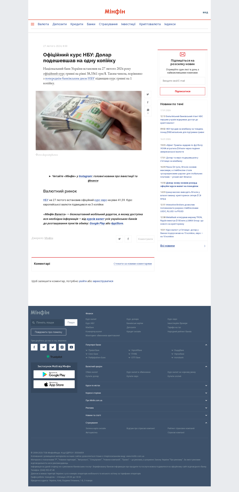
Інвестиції (128, 24)
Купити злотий (174, 376)
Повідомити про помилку (48, 332)
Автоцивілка (91, 433)
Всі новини (182, 245)
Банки (91, 24)
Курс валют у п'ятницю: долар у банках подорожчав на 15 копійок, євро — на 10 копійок (181, 233)
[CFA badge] (38, 444)
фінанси (93, 181)
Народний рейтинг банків (180, 332)
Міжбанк (90, 328)
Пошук (71, 322)
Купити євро (132, 376)
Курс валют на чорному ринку (182, 372)
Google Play (97, 223)
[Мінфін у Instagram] (62, 347)
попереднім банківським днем (66, 78)
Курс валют (91, 319)
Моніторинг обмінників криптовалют (103, 336)
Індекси (170, 24)
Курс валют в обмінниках (139, 372)
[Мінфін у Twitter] (52, 347)
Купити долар (92, 376)
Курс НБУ (90, 323)
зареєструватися (103, 281)
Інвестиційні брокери (177, 323)
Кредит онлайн (134, 332)
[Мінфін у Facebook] (34, 347)
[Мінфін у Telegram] (43, 347)
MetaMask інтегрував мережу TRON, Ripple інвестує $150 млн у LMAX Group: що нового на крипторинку (181, 220)
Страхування (108, 24)
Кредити (76, 24)
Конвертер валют (94, 332)
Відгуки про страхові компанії (141, 429)
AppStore (117, 223)
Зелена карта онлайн (96, 429)
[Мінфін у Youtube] (71, 347)
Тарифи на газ (174, 328)
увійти (83, 281)
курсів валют (95, 219)
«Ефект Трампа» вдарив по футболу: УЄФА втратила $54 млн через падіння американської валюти (181, 148)
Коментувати (145, 239)
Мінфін (48, 238)
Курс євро (172, 319)
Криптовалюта (150, 24)
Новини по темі (171, 104)
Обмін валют (92, 372)
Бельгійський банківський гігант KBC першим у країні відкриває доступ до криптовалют (181, 119)
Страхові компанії (176, 433)
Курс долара (133, 319)
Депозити (59, 24)
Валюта (43, 24)
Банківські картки (135, 323)
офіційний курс (54, 73)
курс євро (100, 200)
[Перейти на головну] (119, 12)
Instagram (85, 176)
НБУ (91, 78)
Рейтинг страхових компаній (181, 429)
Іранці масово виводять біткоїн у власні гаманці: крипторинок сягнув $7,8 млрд (180, 195)
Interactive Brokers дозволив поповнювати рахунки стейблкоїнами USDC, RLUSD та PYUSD (179, 208)
